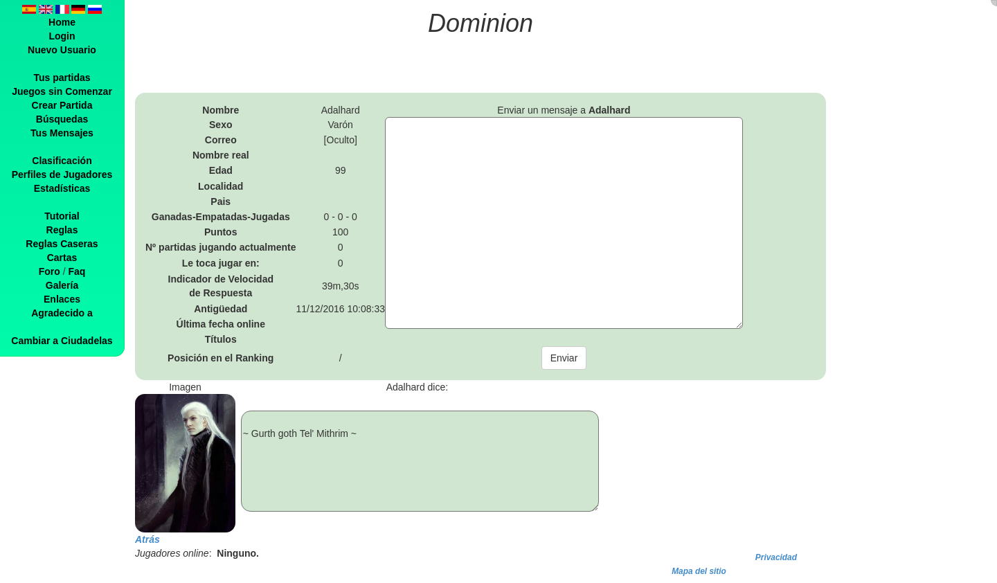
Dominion (480, 23)
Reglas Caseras (62, 243)
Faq (76, 271)
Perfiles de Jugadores (62, 174)
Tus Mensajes (61, 132)
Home (61, 22)
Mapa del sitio (699, 571)
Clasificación (61, 160)
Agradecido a (62, 313)
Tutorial (61, 216)
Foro (49, 271)
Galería (62, 285)
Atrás (147, 539)
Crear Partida (62, 105)
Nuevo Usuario (62, 49)
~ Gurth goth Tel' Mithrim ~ (420, 461)
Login (61, 36)
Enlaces (62, 299)
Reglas (62, 229)
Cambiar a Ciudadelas (61, 340)
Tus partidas (61, 77)
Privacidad (776, 557)
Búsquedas (62, 119)
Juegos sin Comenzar (62, 91)
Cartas (62, 257)
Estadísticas (62, 188)
